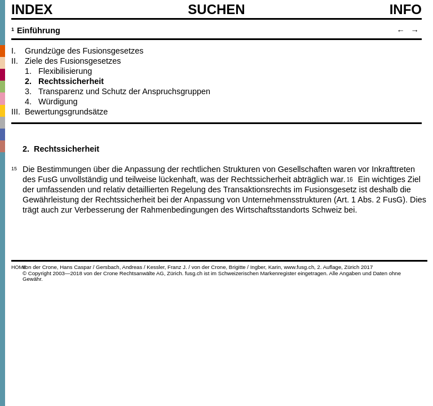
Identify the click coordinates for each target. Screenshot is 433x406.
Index (31, 9)
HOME (18, 267)
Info (406, 9)
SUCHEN (216, 9)
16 (350, 178)
